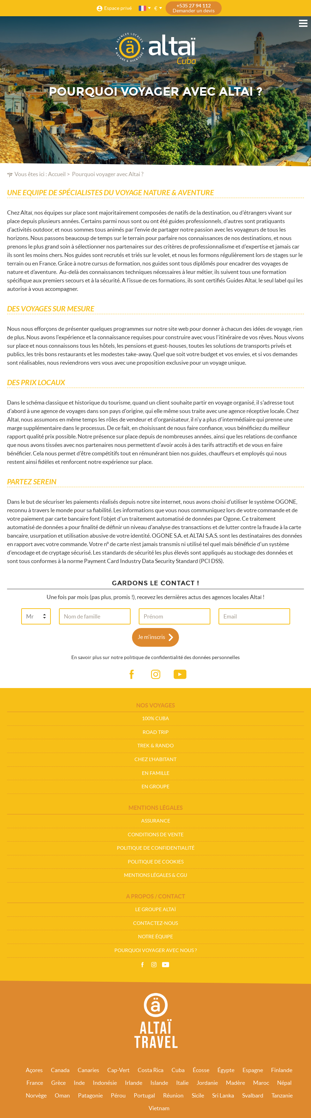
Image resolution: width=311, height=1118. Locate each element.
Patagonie (90, 1095)
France (34, 1083)
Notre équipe (155, 936)
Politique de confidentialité (156, 848)
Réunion (173, 1095)
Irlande (133, 1083)
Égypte (225, 1070)
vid (180, 674)
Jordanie (207, 1083)
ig (155, 674)
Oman (62, 1095)
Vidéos (165, 964)
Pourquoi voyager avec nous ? (155, 950)
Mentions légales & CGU (155, 875)
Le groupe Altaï (155, 909)
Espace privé (118, 8)
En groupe (155, 786)
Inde (79, 1083)
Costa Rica (150, 1070)
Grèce (58, 1083)
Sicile (198, 1095)
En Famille (155, 773)
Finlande (281, 1070)
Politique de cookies (156, 862)
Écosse (201, 1070)
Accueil (57, 174)
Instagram (153, 964)
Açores (34, 1070)
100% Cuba (155, 718)
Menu (303, 23)
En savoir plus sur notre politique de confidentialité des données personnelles (155, 657)
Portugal (144, 1095)
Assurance (155, 821)
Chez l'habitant (155, 759)
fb (131, 674)
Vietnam (159, 1108)
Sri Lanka (223, 1095)
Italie (182, 1083)
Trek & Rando (155, 745)
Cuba (178, 1070)
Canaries (88, 1070)
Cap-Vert (118, 1070)
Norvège (36, 1095)
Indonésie (105, 1083)
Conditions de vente (156, 834)
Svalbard (252, 1095)
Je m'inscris (151, 636)
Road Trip (156, 732)
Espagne (253, 1070)
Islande (159, 1083)
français (143, 8)
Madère (235, 1083)
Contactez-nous (155, 923)
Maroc (261, 1083)
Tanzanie (282, 1095)
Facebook (142, 964)
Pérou (118, 1095)
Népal (284, 1083)
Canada (60, 1070)
